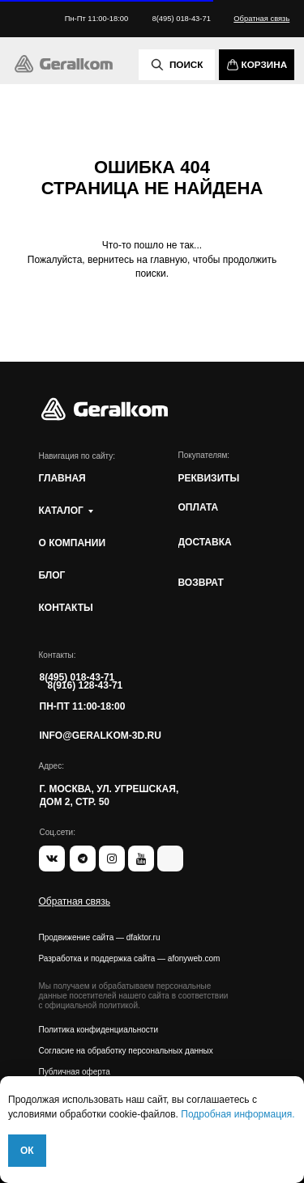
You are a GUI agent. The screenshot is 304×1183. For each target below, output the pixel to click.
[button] (261, 19)
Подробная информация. (237, 1114)
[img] (64, 64)
